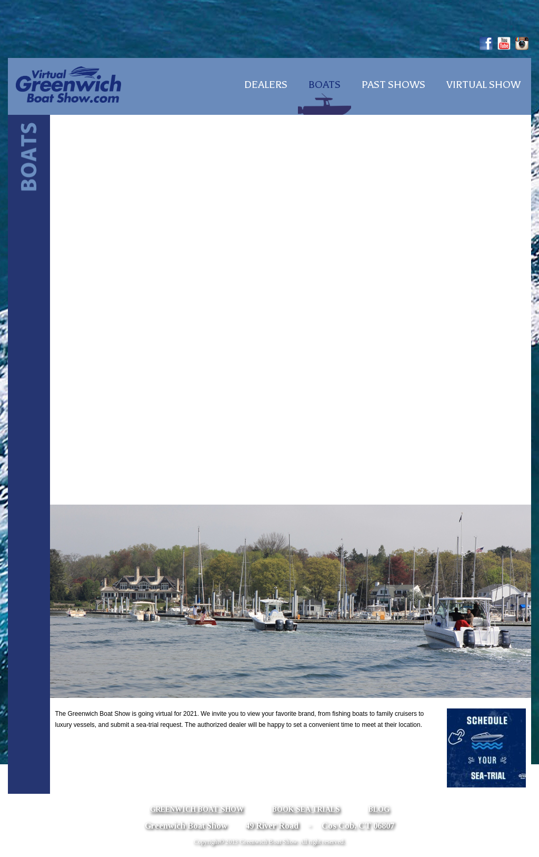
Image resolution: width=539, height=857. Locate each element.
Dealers (265, 85)
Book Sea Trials (306, 809)
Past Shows (393, 85)
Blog (379, 809)
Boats (324, 85)
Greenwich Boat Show (197, 809)
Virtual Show (483, 85)
